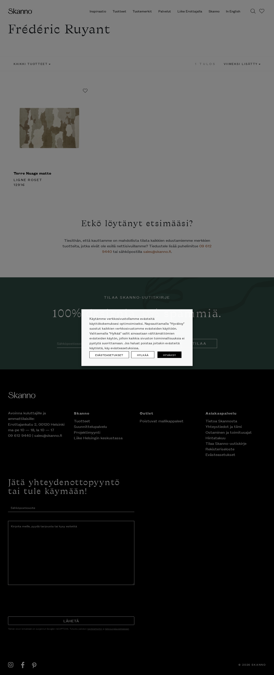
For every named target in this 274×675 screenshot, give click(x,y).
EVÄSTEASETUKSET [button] (109, 355)
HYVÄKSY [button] (169, 355)
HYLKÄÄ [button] (143, 355)
